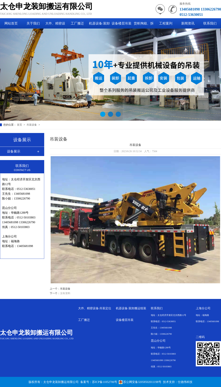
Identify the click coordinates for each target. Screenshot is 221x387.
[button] (102, 114)
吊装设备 (32, 124)
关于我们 (33, 23)
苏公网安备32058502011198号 (140, 382)
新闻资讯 (187, 23)
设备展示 (13, 151)
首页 (20, 124)
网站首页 (11, 23)
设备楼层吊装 (121, 23)
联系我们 (210, 23)
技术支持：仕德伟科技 (177, 382)
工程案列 (165, 23)
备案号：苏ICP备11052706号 (98, 382)
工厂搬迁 (77, 23)
